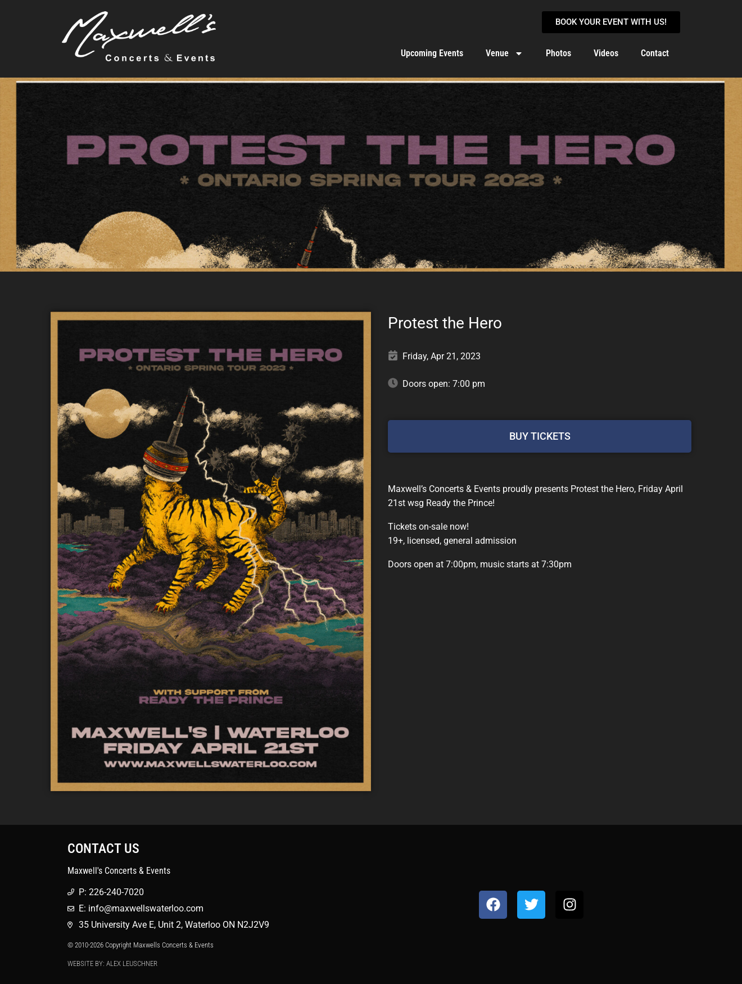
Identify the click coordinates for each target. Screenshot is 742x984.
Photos (558, 53)
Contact (655, 53)
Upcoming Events (432, 53)
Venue (504, 53)
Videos (606, 53)
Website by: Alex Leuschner (112, 963)
